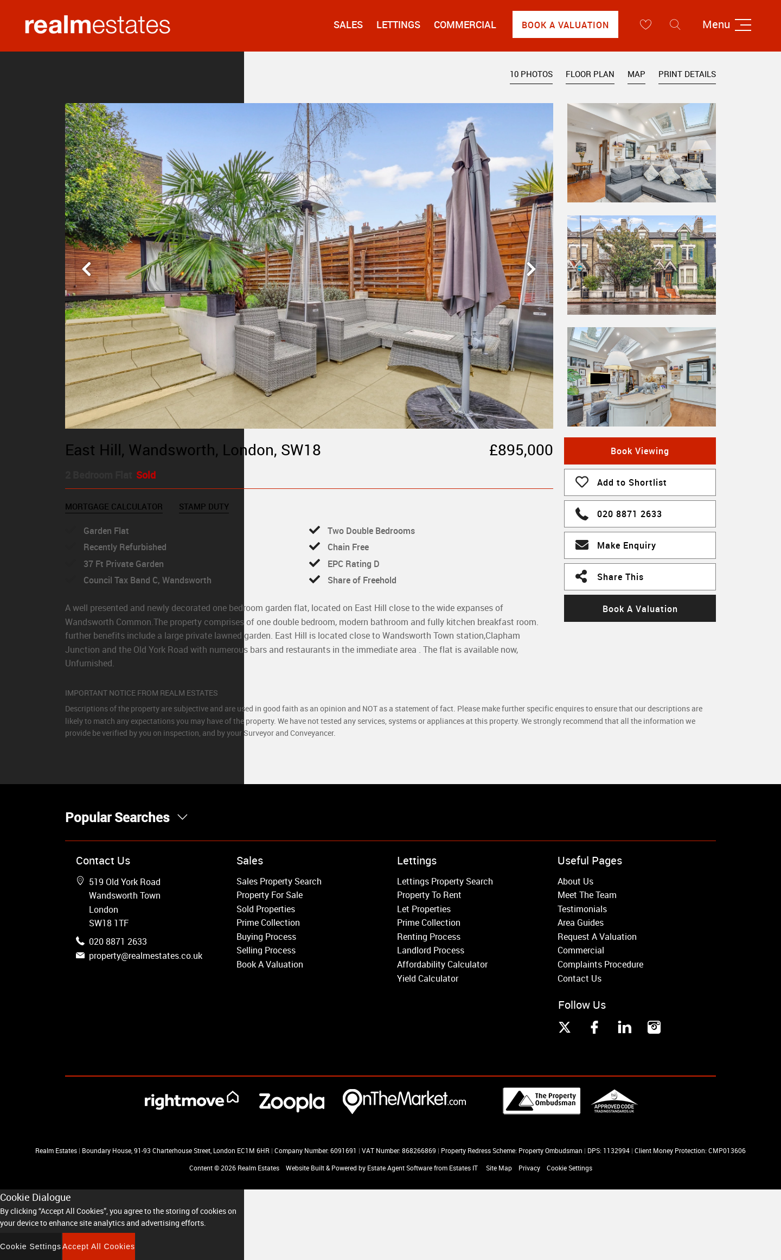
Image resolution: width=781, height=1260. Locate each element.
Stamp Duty (204, 506)
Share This (609, 576)
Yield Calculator (427, 978)
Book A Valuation (565, 25)
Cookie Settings (569, 1167)
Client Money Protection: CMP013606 (690, 1150)
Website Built (305, 1167)
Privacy (529, 1167)
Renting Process (428, 937)
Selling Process (266, 950)
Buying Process (266, 937)
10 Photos (531, 73)
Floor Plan (590, 73)
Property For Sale (269, 895)
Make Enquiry (615, 544)
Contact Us (579, 978)
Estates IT (463, 1167)
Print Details (687, 73)
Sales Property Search (279, 881)
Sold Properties (265, 909)
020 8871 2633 (618, 512)
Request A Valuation (597, 937)
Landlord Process (430, 950)
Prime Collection (268, 922)
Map (636, 73)
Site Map (499, 1167)
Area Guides (581, 922)
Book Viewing (640, 451)
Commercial (465, 24)
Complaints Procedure (600, 964)
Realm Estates (258, 1167)
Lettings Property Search (445, 881)
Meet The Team (587, 895)
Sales (348, 24)
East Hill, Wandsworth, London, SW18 (193, 449)
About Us (575, 881)
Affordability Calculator (442, 964)
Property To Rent (429, 895)
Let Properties (424, 909)
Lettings (398, 24)
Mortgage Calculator (114, 506)
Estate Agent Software (399, 1167)
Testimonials (582, 909)
